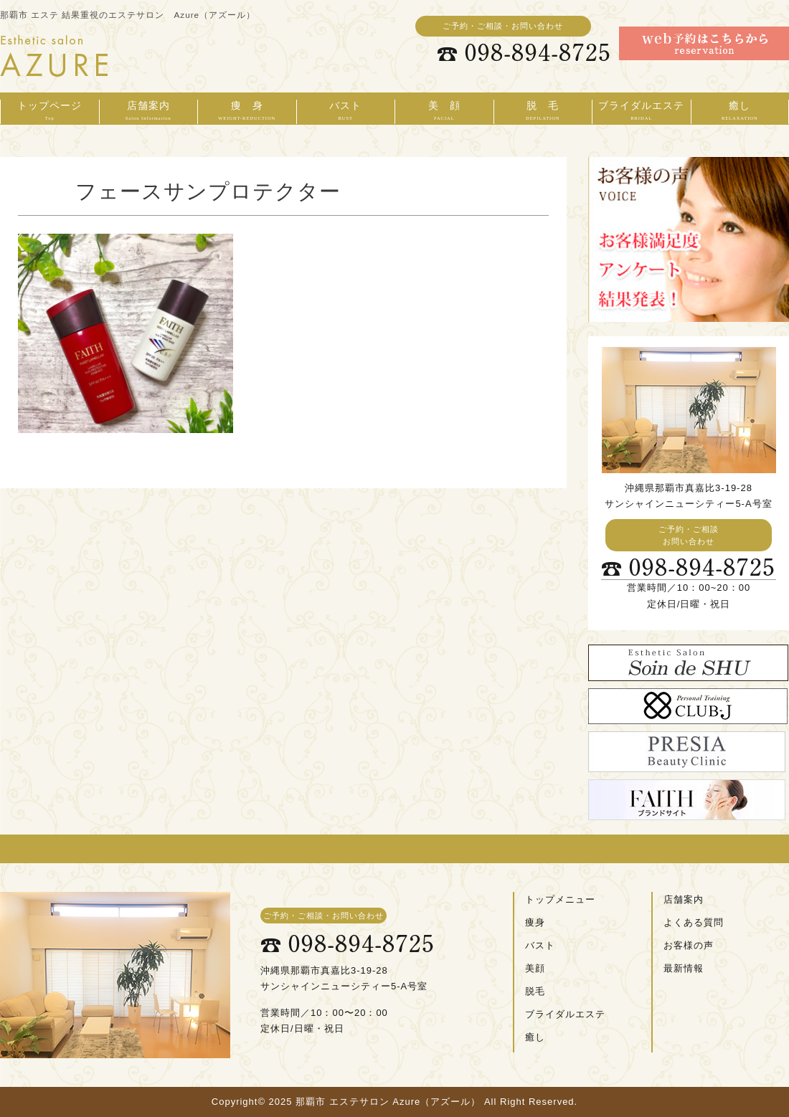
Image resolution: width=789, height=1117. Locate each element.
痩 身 (247, 112)
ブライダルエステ (641, 112)
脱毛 (535, 991)
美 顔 (444, 112)
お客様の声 (688, 945)
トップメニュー (560, 899)
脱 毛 (543, 112)
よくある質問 (693, 922)
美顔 (535, 968)
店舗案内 (149, 112)
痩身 (535, 922)
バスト (346, 112)
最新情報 (683, 968)
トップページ (50, 112)
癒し (740, 112)
